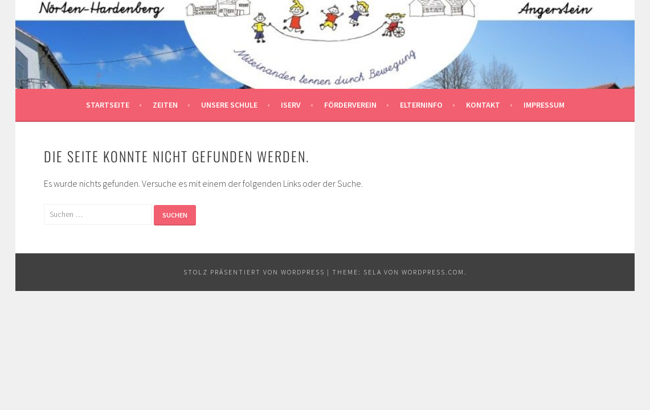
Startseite (107, 105)
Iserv (291, 105)
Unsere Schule (229, 105)
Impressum (544, 105)
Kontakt (483, 105)
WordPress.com (433, 272)
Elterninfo (421, 105)
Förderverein (350, 105)
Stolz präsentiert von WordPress (254, 272)
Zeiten (165, 105)
